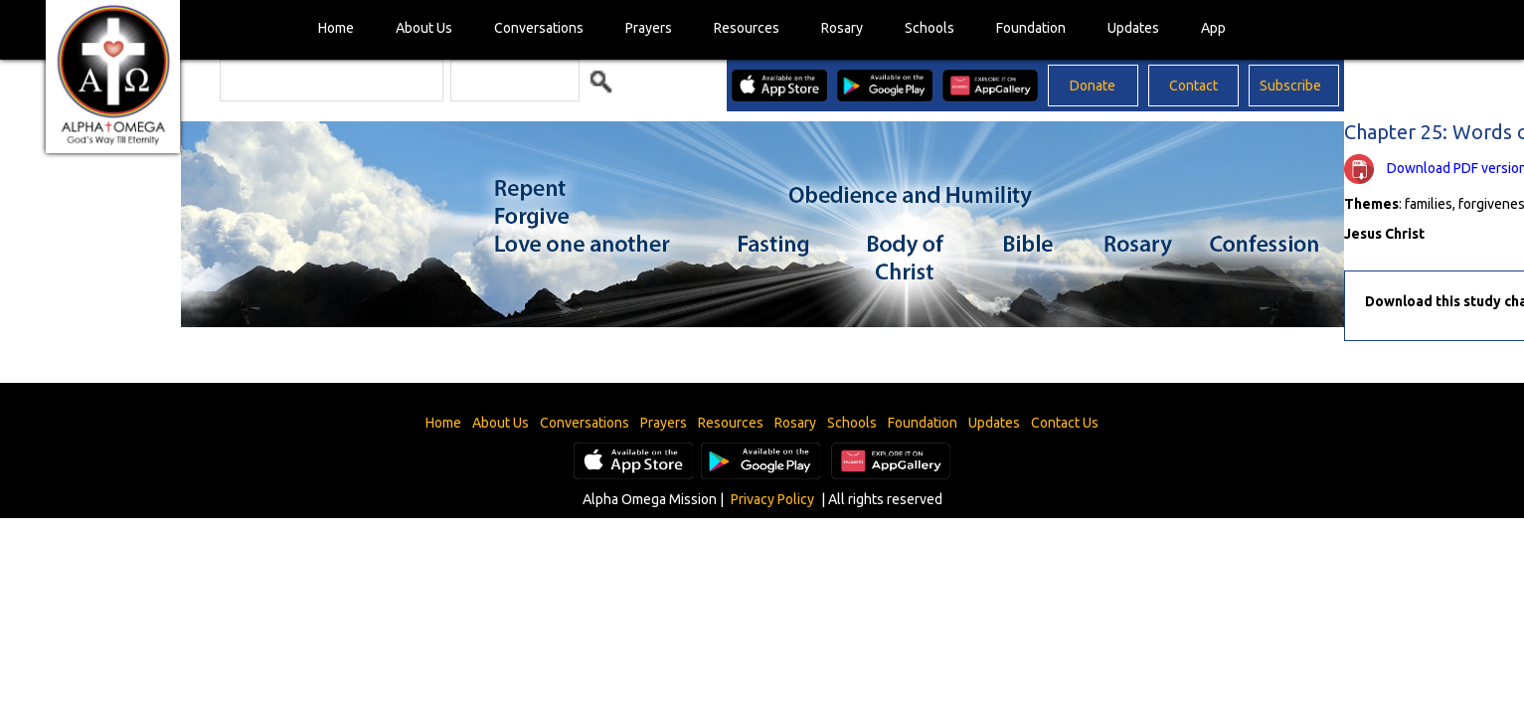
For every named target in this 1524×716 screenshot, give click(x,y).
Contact (1193, 85)
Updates (1133, 28)
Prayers (648, 28)
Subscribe (1290, 85)
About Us (424, 28)
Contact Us (1065, 423)
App (1213, 28)
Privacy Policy (772, 499)
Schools (929, 28)
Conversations (539, 28)
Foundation (1031, 28)
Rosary (842, 28)
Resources (746, 28)
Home (336, 28)
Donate (1092, 85)
